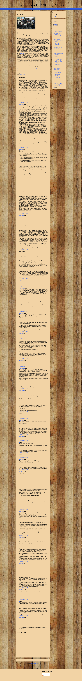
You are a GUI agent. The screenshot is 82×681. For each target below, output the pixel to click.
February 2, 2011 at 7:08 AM (23, 469)
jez (19, 413)
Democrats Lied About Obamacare (57, 73)
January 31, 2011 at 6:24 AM (23, 102)
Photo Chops (23, 8)
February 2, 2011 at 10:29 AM (23, 535)
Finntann (20, 299)
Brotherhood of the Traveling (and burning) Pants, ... (58, 29)
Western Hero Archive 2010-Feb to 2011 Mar (41, 5)
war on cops (23, 74)
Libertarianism (57, 8)
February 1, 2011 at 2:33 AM (23, 411)
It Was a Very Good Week (58, 47)
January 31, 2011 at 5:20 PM (23, 382)
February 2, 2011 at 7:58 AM (23, 509)
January (55, 25)
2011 (54, 21)
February (55, 24)
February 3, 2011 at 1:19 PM (23, 599)
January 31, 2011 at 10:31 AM (23, 249)
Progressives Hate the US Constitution (58, 79)
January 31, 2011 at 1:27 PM (23, 286)
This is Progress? (57, 69)
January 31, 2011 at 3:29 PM (23, 311)
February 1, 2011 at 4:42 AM (23, 434)
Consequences (56, 48)
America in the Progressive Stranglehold (58, 54)
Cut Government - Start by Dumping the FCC (58, 60)
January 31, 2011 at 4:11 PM (23, 338)
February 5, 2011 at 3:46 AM (23, 629)
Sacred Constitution (57, 39)
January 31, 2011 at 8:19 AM (23, 193)
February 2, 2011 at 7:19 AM (23, 486)
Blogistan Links (37, 8)
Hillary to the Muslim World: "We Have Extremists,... (58, 66)
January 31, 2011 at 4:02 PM (23, 331)
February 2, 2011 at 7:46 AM (23, 496)
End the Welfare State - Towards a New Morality (58, 37)
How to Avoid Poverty (57, 35)
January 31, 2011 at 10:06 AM (23, 227)
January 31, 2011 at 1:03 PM (23, 278)
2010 (54, 87)
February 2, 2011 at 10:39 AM (23, 545)
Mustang (20, 229)
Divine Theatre (21, 104)
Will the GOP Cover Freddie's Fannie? (57, 77)
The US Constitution (49, 8)
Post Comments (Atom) (35, 663)
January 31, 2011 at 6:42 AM (23, 162)
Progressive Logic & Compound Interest (57, 34)
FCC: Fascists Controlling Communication (58, 50)
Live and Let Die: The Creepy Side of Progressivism (57, 43)
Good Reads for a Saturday (58, 45)
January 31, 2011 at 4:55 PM (23, 366)
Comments (44, 675)
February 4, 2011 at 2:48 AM (23, 615)
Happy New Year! (57, 85)
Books (43, 8)
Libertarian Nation (57, 52)
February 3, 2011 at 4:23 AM (23, 574)
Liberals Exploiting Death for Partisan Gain (58, 64)
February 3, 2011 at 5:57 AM (23, 587)
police (20, 74)
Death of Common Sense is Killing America (58, 81)
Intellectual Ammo (30, 8)
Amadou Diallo (22, 53)
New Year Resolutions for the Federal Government (58, 84)
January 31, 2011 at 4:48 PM (23, 358)
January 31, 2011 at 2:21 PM (23, 297)
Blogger (47, 678)
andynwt (40, 678)
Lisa (20, 195)
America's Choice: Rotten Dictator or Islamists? (58, 32)
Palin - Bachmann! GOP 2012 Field (58, 75)
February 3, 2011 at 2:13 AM (23, 561)
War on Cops (20, 14)
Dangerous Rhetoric (57, 68)
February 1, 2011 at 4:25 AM (23, 418)
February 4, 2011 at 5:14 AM (23, 624)
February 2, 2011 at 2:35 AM (23, 457)
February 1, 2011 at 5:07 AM (23, 440)
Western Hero (57, 16)
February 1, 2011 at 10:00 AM (23, 452)
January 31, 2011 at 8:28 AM (23, 213)
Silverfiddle (21, 149)
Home (18, 8)
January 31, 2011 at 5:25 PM (23, 388)
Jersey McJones (22, 288)
